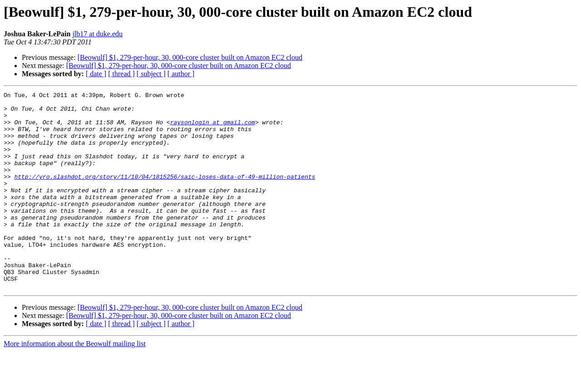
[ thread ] (121, 74)
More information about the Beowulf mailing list (75, 383)
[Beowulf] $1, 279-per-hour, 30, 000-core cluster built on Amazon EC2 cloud (190, 57)
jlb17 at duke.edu (97, 34)
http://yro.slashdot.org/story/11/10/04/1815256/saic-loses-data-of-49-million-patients (164, 194)
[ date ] (96, 74)
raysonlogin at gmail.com (212, 129)
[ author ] (181, 74)
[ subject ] (151, 74)
